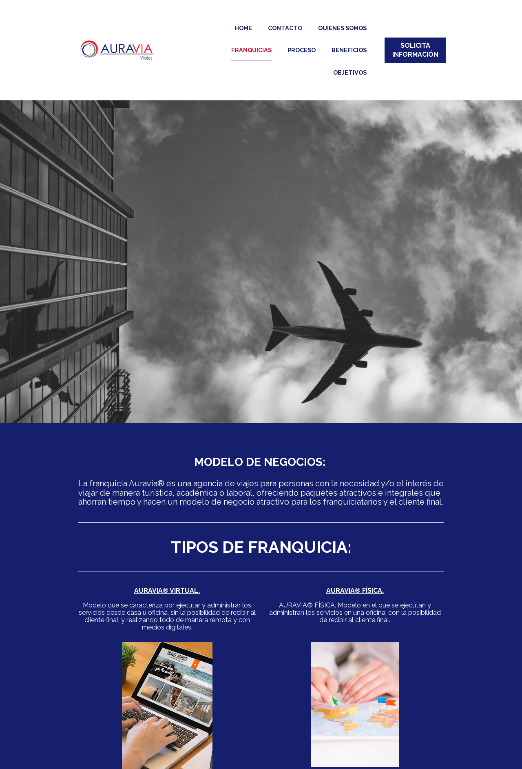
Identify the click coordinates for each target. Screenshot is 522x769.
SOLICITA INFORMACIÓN (415, 50)
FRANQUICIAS (251, 50)
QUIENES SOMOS (342, 27)
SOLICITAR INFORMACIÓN (261, 755)
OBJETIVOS (350, 72)
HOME (243, 27)
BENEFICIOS (349, 50)
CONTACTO (285, 27)
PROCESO (302, 50)
